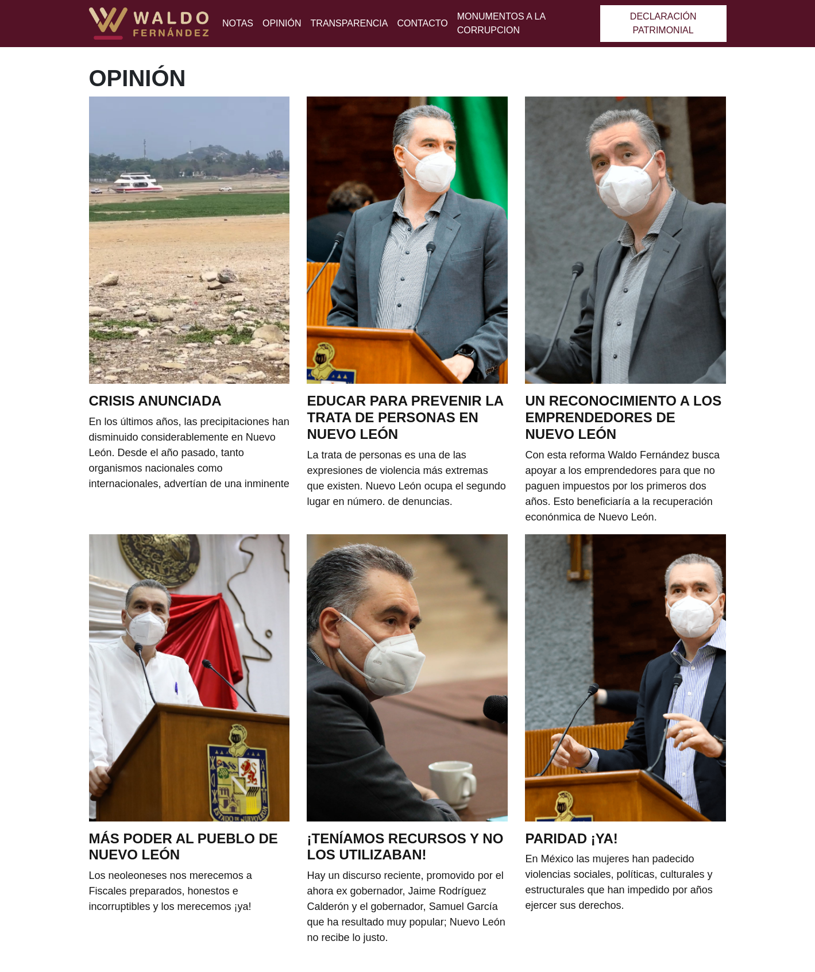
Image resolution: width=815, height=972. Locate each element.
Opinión (282, 23)
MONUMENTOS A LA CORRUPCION (501, 23)
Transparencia (349, 23)
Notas (237, 23)
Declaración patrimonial (663, 23)
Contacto (422, 23)
